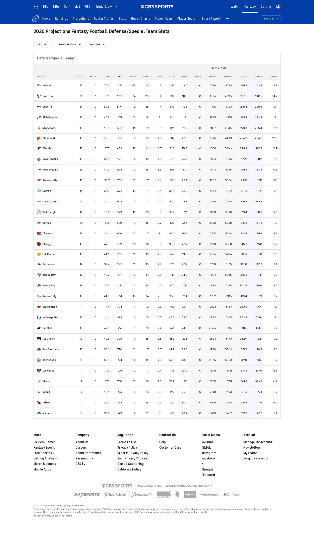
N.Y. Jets (47, 413)
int (79, 76)
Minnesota (49, 128)
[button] (228, 18)
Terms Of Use (127, 442)
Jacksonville (50, 180)
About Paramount (88, 453)
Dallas (46, 392)
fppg (273, 76)
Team (40, 76)
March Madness (45, 464)
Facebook (208, 458)
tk (120, 76)
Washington (50, 306)
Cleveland (49, 138)
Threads (207, 469)
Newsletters (252, 448)
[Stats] (122, 18)
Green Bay (49, 285)
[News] (46, 18)
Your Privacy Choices (132, 458)
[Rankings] (61, 18)
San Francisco (51, 349)
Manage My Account (257, 442)
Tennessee (49, 360)
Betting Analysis (45, 458)
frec (132, 76)
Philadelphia (50, 117)
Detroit (47, 191)
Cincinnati (48, 233)
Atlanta (47, 148)
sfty (93, 76)
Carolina (47, 328)
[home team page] (39, 86)
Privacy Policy (127, 448)
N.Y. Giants (49, 338)
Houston (48, 96)
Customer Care (170, 448)
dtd (159, 76)
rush (212, 76)
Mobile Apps (42, 469)
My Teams (250, 453)
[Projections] (80, 18)
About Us (81, 442)
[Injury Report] (211, 18)
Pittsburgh (49, 212)
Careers (81, 448)
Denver (47, 85)
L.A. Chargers (50, 201)
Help (162, 442)
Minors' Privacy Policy (132, 453)
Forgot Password (255, 458)
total (228, 76)
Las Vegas (48, 370)
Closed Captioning (130, 464)
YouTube (207, 442)
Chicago (47, 244)
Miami (46, 381)
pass (198, 76)
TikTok (206, 448)
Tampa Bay (49, 275)
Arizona (47, 402)
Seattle (47, 106)
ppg (184, 76)
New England (50, 169)
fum (146, 76)
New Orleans (50, 159)
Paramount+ (84, 458)
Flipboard (208, 475)
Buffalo (47, 223)
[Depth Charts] (140, 18)
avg (244, 76)
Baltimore (49, 264)
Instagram (208, 453)
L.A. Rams (48, 254)
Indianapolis (50, 317)
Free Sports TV (44, 453)
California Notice (129, 469)
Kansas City (50, 296)
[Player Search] (187, 18)
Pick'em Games (45, 442)
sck (107, 76)
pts (171, 76)
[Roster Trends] (103, 18)
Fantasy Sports (44, 448)
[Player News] (163, 18)
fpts (258, 76)
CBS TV (80, 464)
